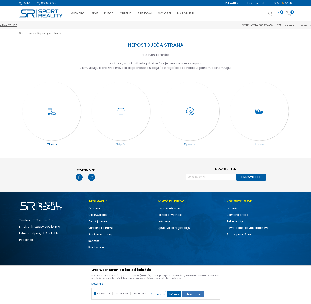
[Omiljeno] (280, 13)
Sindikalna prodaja (100, 234)
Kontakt (93, 241)
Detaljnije (97, 284)
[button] (274, 15)
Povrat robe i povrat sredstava (247, 228)
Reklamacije (235, 221)
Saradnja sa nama (100, 228)
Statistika (122, 293)
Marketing (140, 293)
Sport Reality (26, 33)
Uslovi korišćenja (169, 208)
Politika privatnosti (170, 215)
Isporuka (232, 208)
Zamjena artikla (237, 215)
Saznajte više (173, 25)
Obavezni (103, 293)
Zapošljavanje (97, 221)
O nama (94, 208)
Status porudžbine (239, 234)
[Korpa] (289, 14)
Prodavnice (96, 247)
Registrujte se (255, 3)
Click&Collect (97, 215)
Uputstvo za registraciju (174, 228)
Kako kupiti (165, 221)
